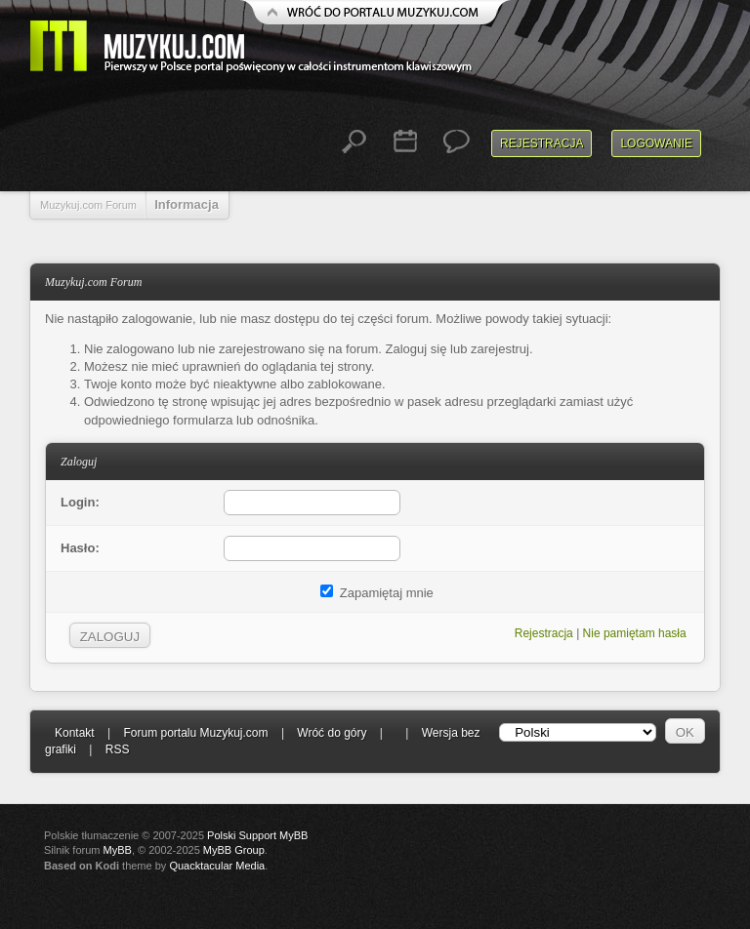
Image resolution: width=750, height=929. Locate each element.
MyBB (118, 850)
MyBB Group (234, 850)
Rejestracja (541, 143)
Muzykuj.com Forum (88, 205)
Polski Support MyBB (257, 835)
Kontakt (75, 733)
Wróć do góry (331, 733)
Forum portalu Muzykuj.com (196, 733)
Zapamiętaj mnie (377, 593)
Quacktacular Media (217, 865)
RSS (117, 749)
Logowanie (656, 143)
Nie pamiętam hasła (635, 633)
